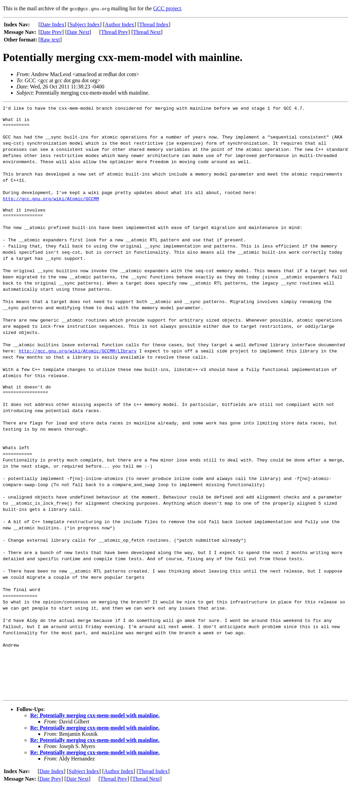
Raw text (50, 40)
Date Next (78, 32)
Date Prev (51, 32)
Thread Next (146, 32)
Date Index (52, 24)
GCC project (167, 8)
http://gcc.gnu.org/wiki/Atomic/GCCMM (51, 200)
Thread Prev (114, 32)
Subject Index (85, 24)
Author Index (119, 24)
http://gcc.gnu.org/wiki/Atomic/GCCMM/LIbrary (77, 355)
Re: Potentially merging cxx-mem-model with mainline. (95, 721)
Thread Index (154, 24)
